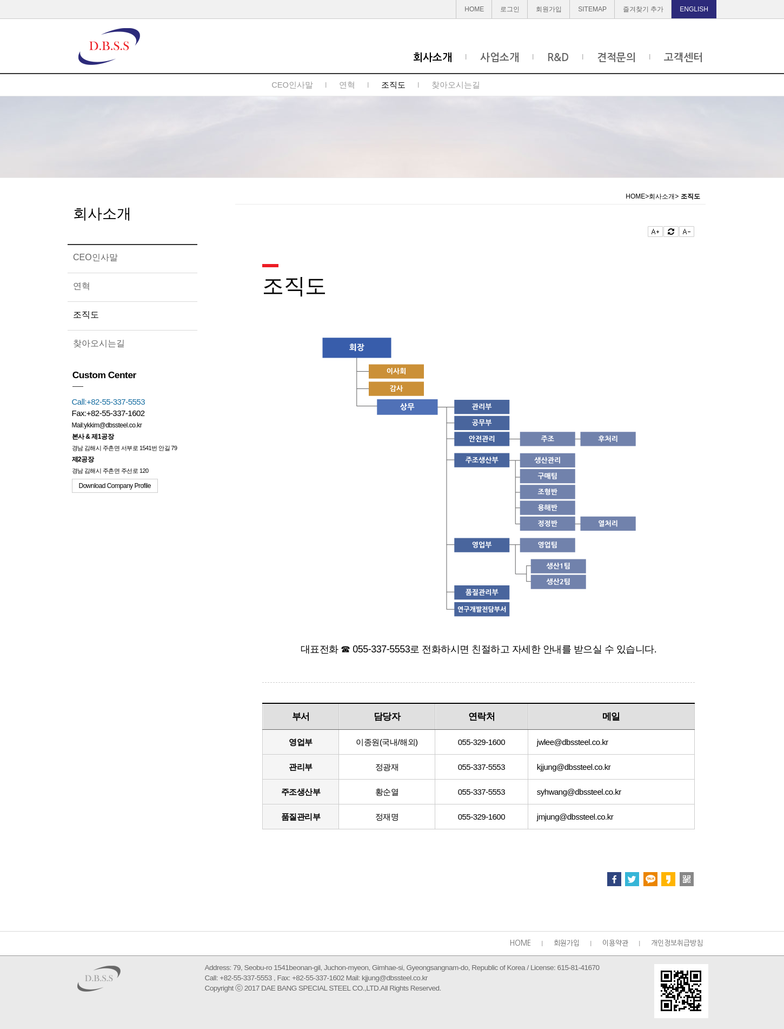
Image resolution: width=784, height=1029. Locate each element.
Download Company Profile (115, 486)
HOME (474, 9)
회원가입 (549, 9)
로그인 (510, 9)
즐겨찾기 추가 (643, 9)
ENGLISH (694, 9)
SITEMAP (592, 9)
